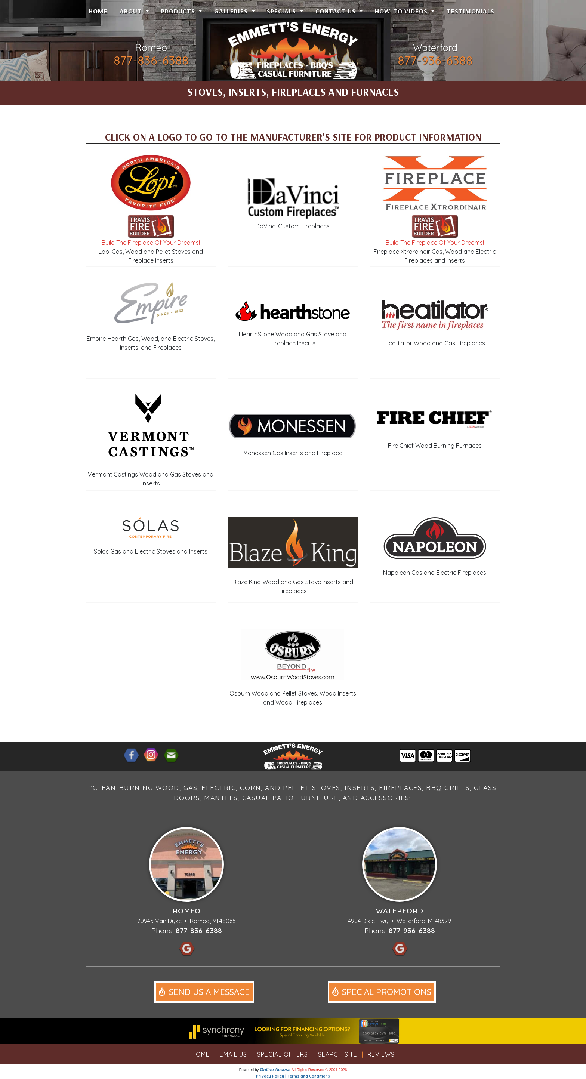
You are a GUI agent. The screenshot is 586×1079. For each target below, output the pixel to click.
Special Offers (282, 1054)
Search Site (337, 1054)
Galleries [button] (232, 11)
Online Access (275, 1069)
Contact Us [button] (336, 11)
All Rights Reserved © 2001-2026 (319, 1070)
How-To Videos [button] (402, 11)
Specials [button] (282, 11)
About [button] (132, 11)
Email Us (233, 1054)
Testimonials (470, 11)
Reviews (381, 1054)
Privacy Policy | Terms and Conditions (293, 1076)
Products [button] (179, 11)
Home (98, 11)
